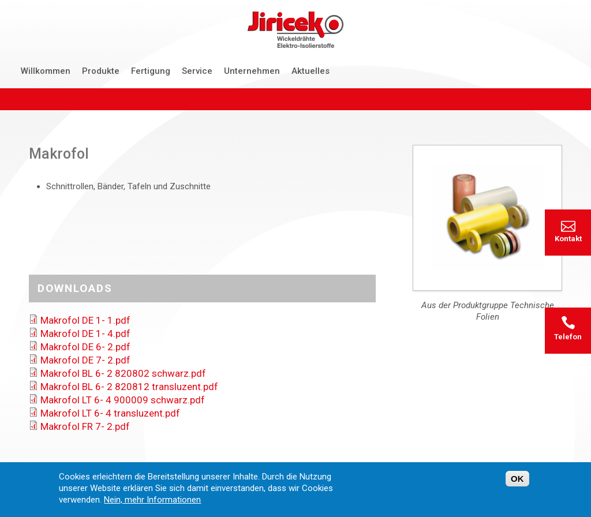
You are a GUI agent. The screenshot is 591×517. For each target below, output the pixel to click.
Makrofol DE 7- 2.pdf (85, 360)
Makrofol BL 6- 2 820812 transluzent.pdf (129, 386)
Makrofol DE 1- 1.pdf (85, 320)
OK (517, 481)
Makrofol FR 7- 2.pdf (85, 426)
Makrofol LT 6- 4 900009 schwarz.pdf (122, 400)
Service (197, 71)
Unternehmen (252, 71)
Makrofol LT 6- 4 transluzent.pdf (110, 413)
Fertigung (150, 71)
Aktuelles (310, 71)
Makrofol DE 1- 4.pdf (85, 333)
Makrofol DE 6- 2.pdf (85, 347)
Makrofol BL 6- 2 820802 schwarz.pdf (123, 373)
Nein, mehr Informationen (152, 502)
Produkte (100, 71)
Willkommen (45, 71)
